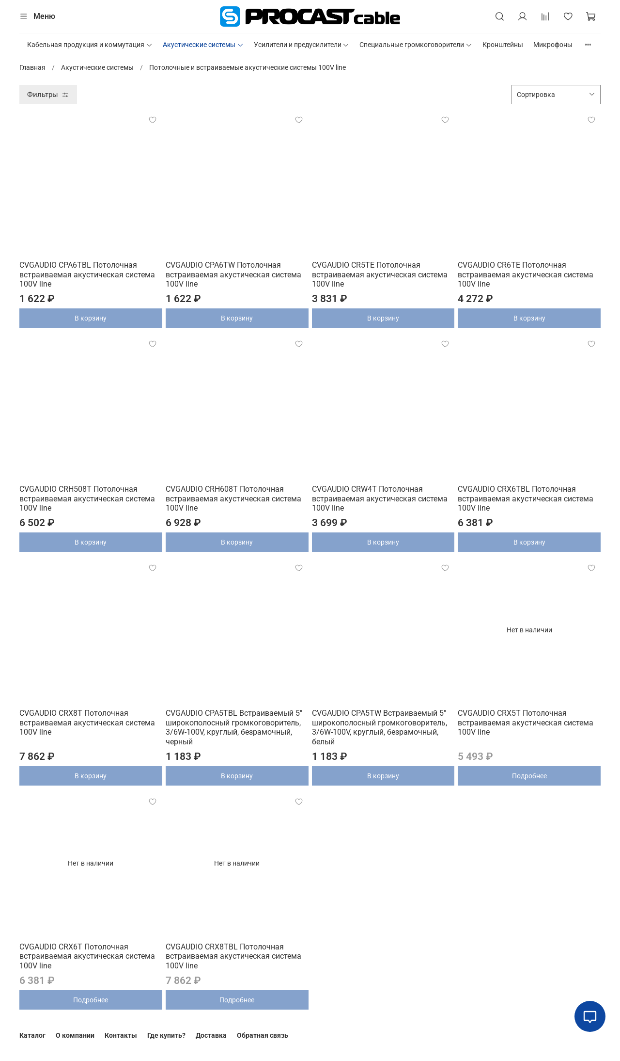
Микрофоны (553, 44)
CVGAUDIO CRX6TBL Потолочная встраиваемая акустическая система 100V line (525, 498)
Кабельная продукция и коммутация (90, 44)
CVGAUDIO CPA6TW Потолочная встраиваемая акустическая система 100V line (233, 274)
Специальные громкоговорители (415, 44)
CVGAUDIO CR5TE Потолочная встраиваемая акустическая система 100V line (380, 274)
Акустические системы (203, 44)
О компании (75, 1035)
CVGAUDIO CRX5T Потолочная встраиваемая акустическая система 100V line (525, 722)
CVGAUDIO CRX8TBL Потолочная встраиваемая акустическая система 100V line (233, 956)
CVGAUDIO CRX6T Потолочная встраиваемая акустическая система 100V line (87, 956)
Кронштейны (502, 44)
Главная (32, 67)
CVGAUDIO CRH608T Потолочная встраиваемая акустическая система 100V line (233, 498)
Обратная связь (262, 1035)
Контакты (121, 1035)
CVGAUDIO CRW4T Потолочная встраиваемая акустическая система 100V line (380, 498)
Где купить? (166, 1035)
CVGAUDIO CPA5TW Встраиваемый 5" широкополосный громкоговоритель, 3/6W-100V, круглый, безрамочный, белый (379, 727)
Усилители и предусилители (302, 44)
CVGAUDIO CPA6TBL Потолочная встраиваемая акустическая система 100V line (87, 274)
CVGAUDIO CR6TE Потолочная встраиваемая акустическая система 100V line (525, 274)
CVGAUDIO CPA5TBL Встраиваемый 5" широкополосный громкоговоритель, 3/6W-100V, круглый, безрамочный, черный (234, 727)
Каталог (32, 1035)
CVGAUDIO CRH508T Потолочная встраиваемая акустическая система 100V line (87, 498)
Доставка (211, 1035)
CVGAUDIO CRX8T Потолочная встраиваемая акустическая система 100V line (87, 722)
